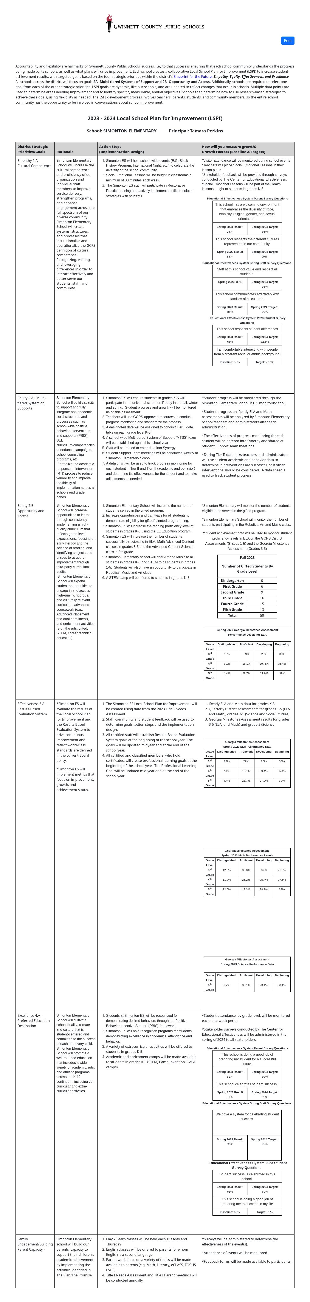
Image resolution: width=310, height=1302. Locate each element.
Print (288, 40)
